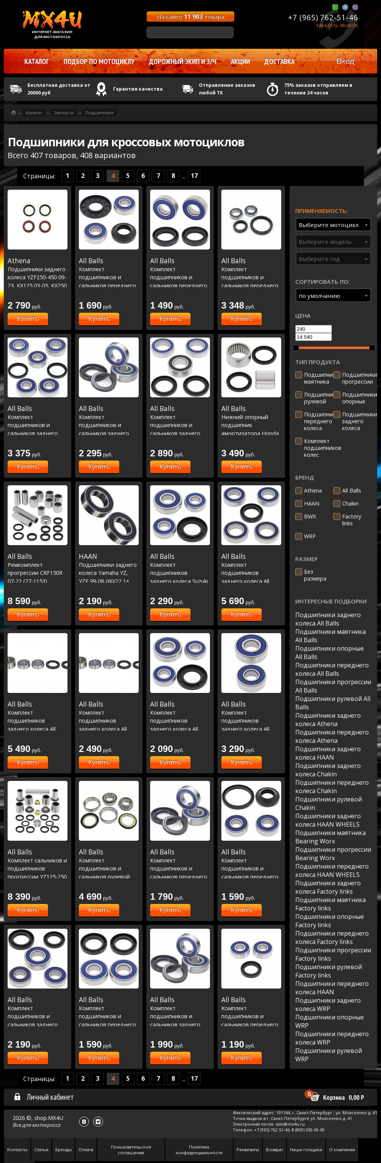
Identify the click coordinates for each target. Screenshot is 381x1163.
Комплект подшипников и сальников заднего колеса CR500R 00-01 (109, 425)
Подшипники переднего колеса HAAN (332, 987)
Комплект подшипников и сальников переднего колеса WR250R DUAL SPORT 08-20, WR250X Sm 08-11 (109, 1024)
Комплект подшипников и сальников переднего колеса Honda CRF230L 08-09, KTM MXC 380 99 (251, 876)
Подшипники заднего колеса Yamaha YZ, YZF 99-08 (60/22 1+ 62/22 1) (109, 572)
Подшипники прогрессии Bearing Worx (333, 853)
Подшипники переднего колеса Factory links (332, 937)
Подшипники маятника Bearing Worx (330, 837)
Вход (345, 60)
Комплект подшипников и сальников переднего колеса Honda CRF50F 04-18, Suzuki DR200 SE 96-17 (251, 1024)
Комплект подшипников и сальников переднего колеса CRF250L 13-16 (180, 277)
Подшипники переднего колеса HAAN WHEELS (332, 870)
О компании (342, 1149)
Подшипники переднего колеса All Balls (332, 669)
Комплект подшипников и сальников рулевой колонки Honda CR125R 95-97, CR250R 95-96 (109, 876)
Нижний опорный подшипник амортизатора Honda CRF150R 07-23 (251, 425)
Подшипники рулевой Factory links (328, 971)
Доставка (279, 61)
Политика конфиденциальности (199, 1149)
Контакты (17, 1149)
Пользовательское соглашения (131, 1149)
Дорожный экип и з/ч (182, 61)
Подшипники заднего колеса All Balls (328, 619)
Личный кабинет (43, 1096)
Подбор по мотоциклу (99, 61)
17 (194, 175)
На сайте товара (190, 16)
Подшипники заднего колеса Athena (328, 719)
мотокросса (46, 1124)
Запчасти (64, 112)
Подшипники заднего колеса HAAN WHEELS (328, 820)
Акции (240, 61)
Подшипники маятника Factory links (330, 904)
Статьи (41, 1149)
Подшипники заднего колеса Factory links (328, 887)
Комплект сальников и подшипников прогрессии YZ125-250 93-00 (37, 868)
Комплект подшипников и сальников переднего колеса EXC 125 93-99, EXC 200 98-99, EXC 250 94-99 (180, 876)
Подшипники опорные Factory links (329, 920)
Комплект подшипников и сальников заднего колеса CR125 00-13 (180, 425)
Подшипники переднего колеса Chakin (332, 786)
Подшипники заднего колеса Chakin (328, 769)
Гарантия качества (138, 89)
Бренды (63, 1149)
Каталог (34, 112)
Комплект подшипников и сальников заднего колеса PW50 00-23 (37, 425)
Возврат (274, 1149)
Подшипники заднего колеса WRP (328, 1004)
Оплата (85, 1149)
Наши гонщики (306, 1149)
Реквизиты (248, 1149)
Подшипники (99, 112)
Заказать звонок (337, 25)
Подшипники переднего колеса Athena (332, 736)
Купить (28, 318)
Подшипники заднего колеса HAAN (328, 753)
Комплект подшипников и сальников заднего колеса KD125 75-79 (37, 1016)
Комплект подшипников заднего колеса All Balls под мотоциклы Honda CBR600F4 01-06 (37, 728)
